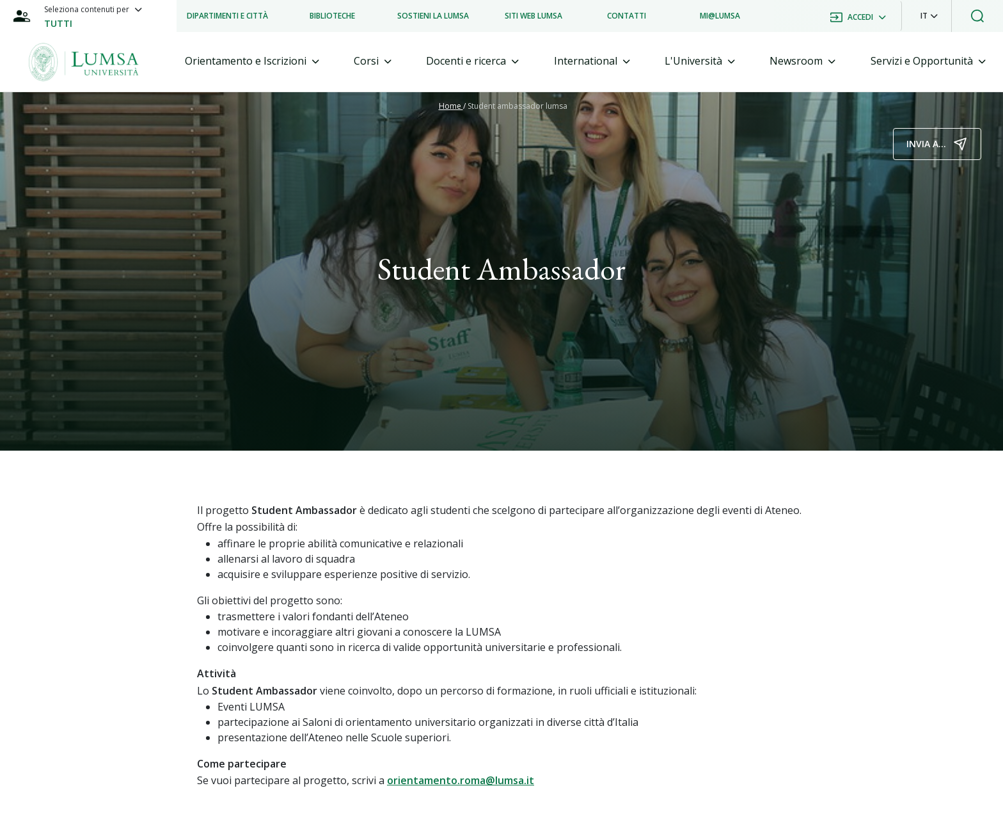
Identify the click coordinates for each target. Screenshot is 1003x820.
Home (451, 105)
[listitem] (227, 16)
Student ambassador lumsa (517, 105)
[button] (929, 16)
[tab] (252, 61)
